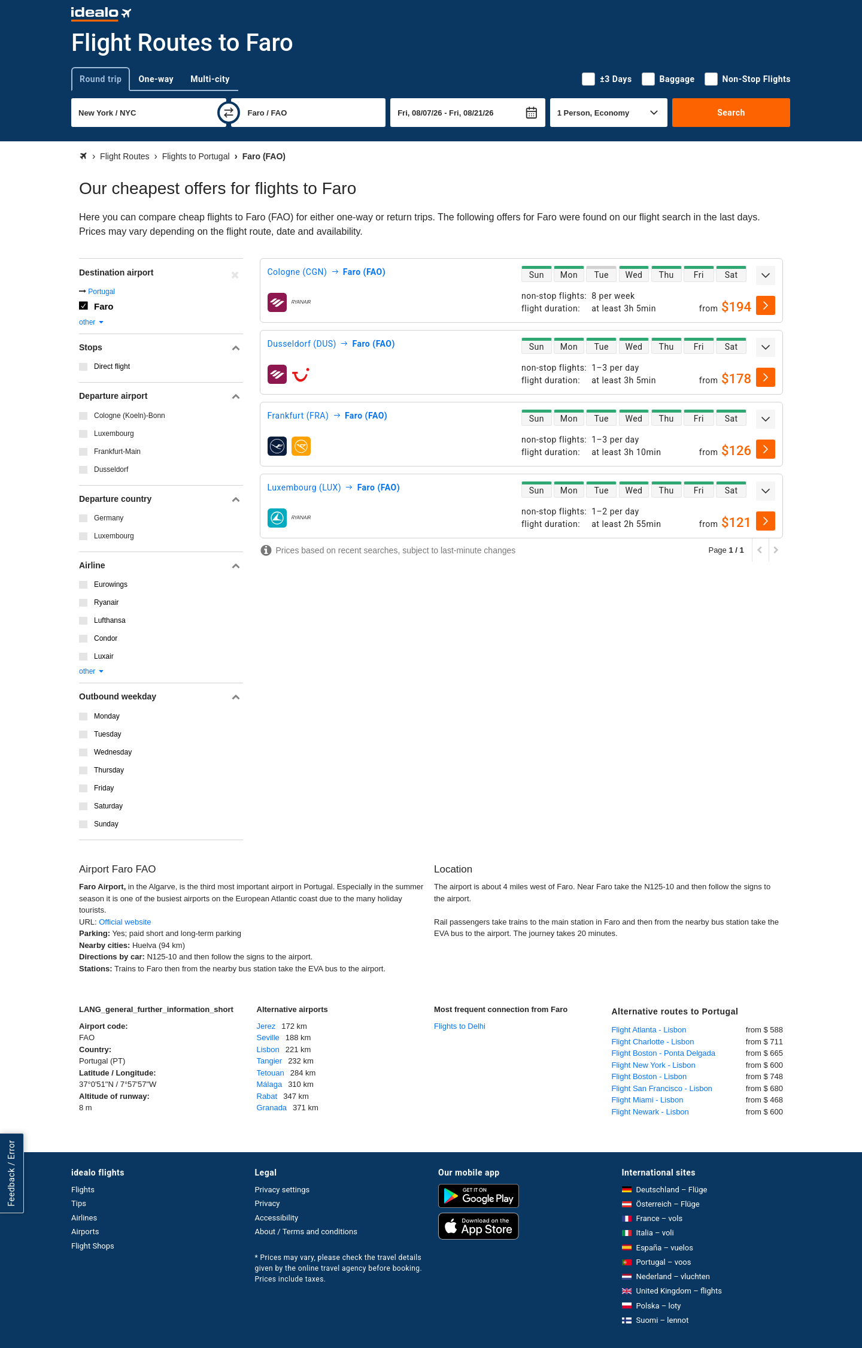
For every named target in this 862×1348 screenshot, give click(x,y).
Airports (85, 1231)
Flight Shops (92, 1245)
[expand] (765, 275)
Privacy (267, 1203)
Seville (268, 1037)
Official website (125, 921)
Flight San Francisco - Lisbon (662, 1088)
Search (731, 112)
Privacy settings (282, 1189)
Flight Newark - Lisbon (650, 1111)
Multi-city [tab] (210, 79)
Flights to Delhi (459, 1026)
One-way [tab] (156, 79)
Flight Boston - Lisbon (649, 1076)
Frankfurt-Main (117, 451)
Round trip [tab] (101, 79)
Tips (78, 1203)
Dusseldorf (111, 469)
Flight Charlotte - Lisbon (653, 1041)
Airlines (84, 1217)
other (92, 322)
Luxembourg (114, 433)
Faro (104, 306)
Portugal (101, 291)
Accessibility (277, 1217)
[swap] (228, 112)
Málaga (270, 1084)
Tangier (270, 1060)
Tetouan (270, 1072)
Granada (272, 1107)
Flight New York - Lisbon (654, 1065)
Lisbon (268, 1049)
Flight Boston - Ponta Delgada (663, 1053)
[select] (765, 305)
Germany (108, 518)
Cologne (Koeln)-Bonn (129, 415)
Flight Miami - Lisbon (648, 1099)
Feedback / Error (11, 1173)
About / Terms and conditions (306, 1231)
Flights (83, 1189)
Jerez (266, 1026)
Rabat (267, 1096)
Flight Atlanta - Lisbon (649, 1029)
